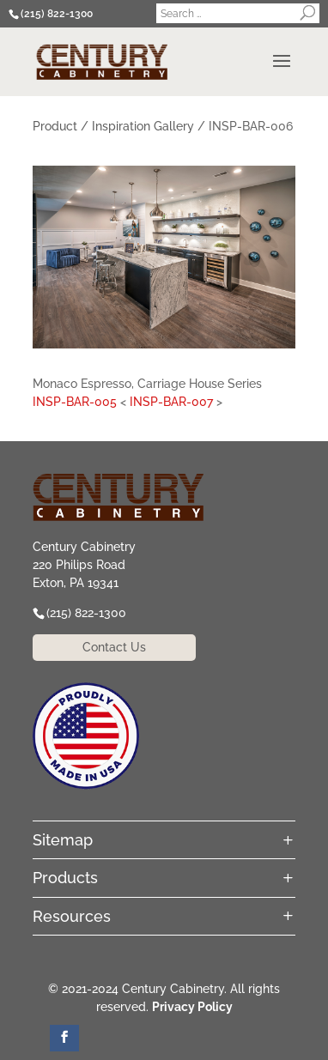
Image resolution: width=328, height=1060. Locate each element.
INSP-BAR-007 (171, 402)
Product (55, 126)
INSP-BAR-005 (75, 402)
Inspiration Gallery (143, 126)
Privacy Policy (192, 1007)
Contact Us (114, 647)
